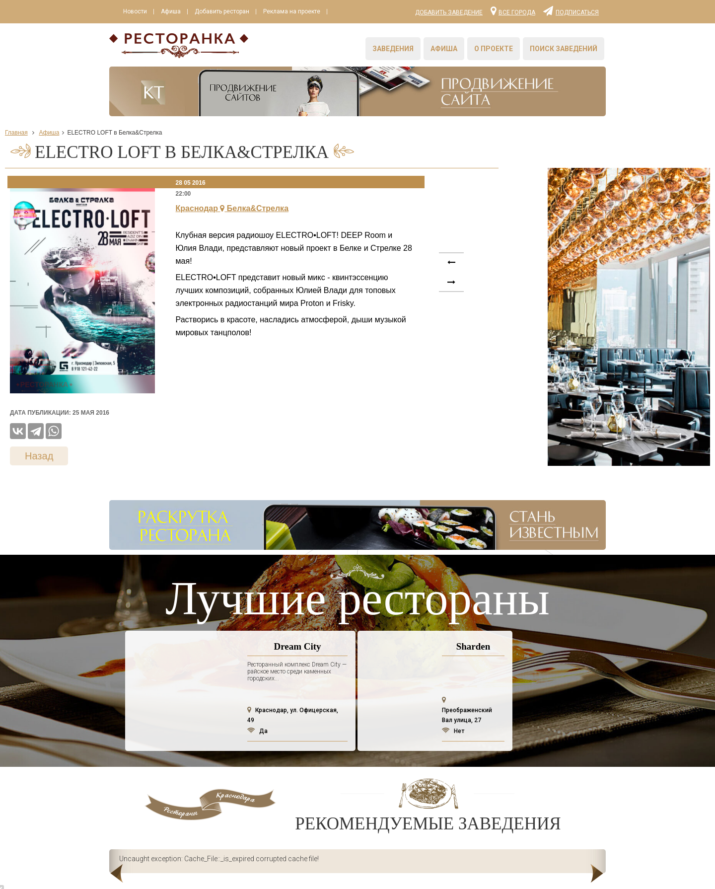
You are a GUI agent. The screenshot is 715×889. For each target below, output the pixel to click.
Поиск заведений (563, 49)
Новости (135, 11)
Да (257, 731)
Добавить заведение (449, 12)
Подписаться (571, 10)
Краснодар (232, 208)
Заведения (393, 49)
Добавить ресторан (222, 11)
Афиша (171, 11)
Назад (39, 455)
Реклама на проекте (291, 11)
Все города (513, 10)
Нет (453, 731)
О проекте (493, 49)
